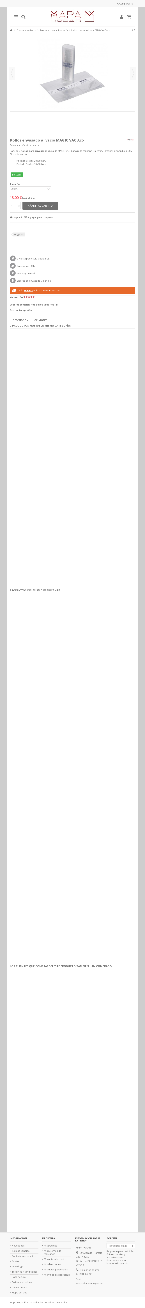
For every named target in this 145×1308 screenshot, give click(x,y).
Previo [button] (12, 73)
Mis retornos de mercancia (52, 1252)
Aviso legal (18, 1266)
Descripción (20, 320)
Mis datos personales (56, 1269)
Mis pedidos (50, 1245)
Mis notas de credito (55, 1259)
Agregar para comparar (41, 217)
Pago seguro (19, 1277)
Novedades (18, 1245)
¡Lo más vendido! (21, 1250)
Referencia (15, 145)
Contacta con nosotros (24, 1256)
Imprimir (18, 217)
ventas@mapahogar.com (89, 1283)
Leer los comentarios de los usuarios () (33, 304)
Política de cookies (22, 1282)
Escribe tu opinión (21, 310)
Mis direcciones (52, 1264)
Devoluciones (19, 1287)
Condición (27, 145)
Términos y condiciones (25, 1271)
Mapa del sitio (19, 1292)
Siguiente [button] (133, 73)
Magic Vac (19, 234)
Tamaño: (15, 184)
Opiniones (40, 320)
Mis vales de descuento (57, 1274)
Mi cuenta (48, 1238)
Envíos (15, 1261)
